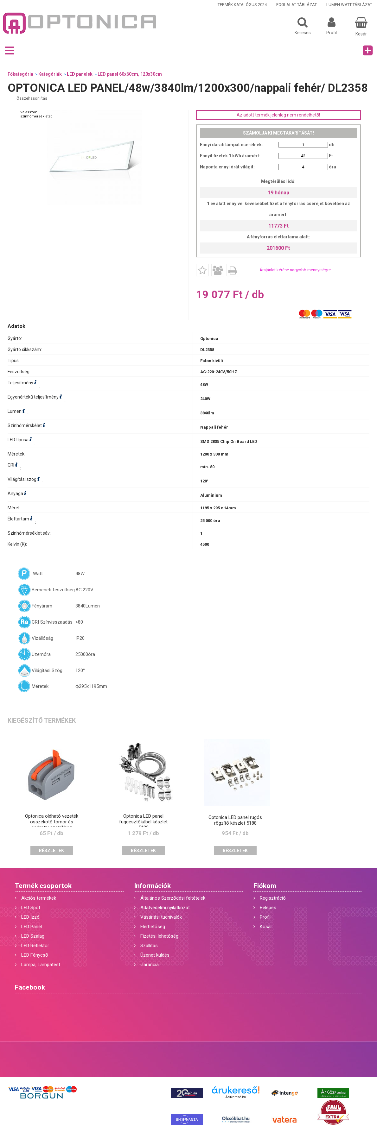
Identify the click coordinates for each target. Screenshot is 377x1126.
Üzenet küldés (154, 955)
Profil (265, 917)
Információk (152, 886)
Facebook (30, 987)
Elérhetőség (152, 926)
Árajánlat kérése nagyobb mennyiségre (295, 269)
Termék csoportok (43, 886)
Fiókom (264, 886)
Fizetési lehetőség (159, 936)
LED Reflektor (35, 945)
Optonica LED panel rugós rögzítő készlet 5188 (235, 820)
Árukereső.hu (235, 1097)
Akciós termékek (38, 898)
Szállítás (149, 945)
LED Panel (31, 926)
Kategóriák (50, 74)
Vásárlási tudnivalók (161, 917)
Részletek (51, 850)
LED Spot (30, 907)
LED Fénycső (34, 955)
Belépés (268, 907)
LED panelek (80, 74)
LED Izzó (30, 917)
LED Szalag (32, 936)
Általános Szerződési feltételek (172, 898)
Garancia (149, 964)
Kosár (266, 926)
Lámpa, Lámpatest (40, 964)
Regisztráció (273, 898)
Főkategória (20, 74)
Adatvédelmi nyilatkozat (165, 907)
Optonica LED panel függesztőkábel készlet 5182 (143, 821)
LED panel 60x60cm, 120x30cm (130, 74)
